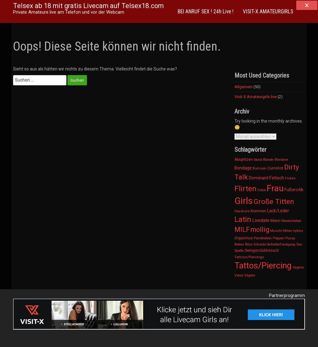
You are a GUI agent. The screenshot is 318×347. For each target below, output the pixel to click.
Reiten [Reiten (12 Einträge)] (239, 244)
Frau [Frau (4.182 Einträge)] (275, 188)
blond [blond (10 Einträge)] (258, 160)
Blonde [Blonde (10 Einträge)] (268, 160)
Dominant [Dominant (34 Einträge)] (258, 177)
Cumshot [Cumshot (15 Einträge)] (275, 168)
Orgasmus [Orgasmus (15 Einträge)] (243, 238)
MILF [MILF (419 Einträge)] (242, 229)
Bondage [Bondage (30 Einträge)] (243, 167)
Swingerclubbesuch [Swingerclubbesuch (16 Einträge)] (262, 250)
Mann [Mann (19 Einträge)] (275, 220)
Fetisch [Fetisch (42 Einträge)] (276, 178)
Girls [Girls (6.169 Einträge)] (243, 201)
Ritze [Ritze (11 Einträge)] (248, 244)
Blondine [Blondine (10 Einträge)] (281, 160)
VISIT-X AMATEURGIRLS (268, 11)
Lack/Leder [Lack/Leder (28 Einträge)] (278, 210)
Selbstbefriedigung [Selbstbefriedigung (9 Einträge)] (281, 244)
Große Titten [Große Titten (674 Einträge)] (274, 201)
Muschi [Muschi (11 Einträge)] (276, 231)
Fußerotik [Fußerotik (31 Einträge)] (293, 189)
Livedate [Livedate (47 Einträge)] (261, 220)
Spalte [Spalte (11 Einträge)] (239, 251)
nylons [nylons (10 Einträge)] (298, 231)
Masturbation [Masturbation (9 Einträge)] (291, 221)
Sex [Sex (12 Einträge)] (299, 244)
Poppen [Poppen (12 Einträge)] (278, 238)
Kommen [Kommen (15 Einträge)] (258, 211)
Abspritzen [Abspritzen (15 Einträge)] (243, 159)
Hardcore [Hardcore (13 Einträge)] (242, 211)
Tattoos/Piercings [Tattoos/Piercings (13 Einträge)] (249, 257)
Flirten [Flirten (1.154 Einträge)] (245, 188)
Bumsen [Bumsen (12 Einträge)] (259, 168)
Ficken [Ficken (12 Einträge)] (290, 178)
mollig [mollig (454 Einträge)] (260, 229)
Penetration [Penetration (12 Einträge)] (263, 238)
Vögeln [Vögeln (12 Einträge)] (249, 275)
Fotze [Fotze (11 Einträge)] (261, 190)
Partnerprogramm (287, 295)
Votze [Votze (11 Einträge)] (238, 275)
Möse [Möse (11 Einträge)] (287, 231)
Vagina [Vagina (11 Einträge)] (298, 267)
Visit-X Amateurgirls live (255, 96)
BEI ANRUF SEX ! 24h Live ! (206, 11)
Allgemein (243, 86)
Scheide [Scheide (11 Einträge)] (259, 244)
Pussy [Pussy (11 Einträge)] (290, 238)
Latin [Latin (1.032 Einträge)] (242, 219)
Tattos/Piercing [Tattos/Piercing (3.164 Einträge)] (263, 266)
